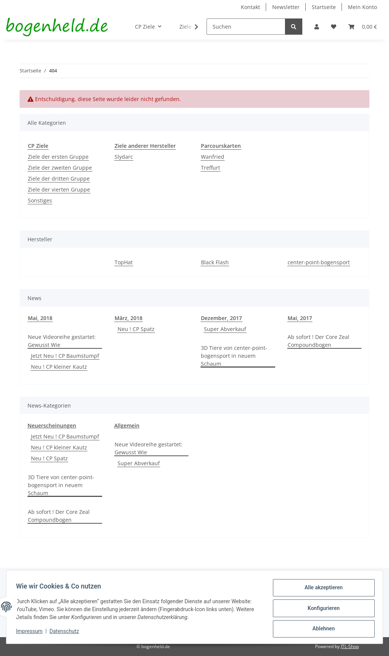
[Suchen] (246, 26)
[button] (316, 27)
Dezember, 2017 (221, 318)
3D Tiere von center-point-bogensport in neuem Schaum (234, 355)
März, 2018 (128, 318)
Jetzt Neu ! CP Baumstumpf (65, 355)
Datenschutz (66, 633)
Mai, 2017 (300, 318)
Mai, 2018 (40, 318)
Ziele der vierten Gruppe (59, 189)
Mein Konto (362, 7)
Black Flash (215, 262)
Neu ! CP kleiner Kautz (59, 366)
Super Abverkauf (225, 329)
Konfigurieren (321, 610)
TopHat (124, 262)
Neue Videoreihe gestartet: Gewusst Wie (62, 340)
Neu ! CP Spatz (136, 329)
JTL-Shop (350, 646)
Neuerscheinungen (52, 425)
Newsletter (286, 7)
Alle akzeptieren (321, 590)
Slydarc (124, 156)
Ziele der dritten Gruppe (59, 178)
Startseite (324, 7)
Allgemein (126, 425)
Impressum (31, 633)
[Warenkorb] (362, 27)
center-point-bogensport (319, 262)
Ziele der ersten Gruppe (58, 156)
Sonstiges (40, 200)
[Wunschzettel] (333, 27)
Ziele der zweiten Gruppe (60, 167)
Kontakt (250, 7)
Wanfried (212, 156)
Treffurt (210, 167)
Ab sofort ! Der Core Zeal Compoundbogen (318, 340)
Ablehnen (321, 629)
